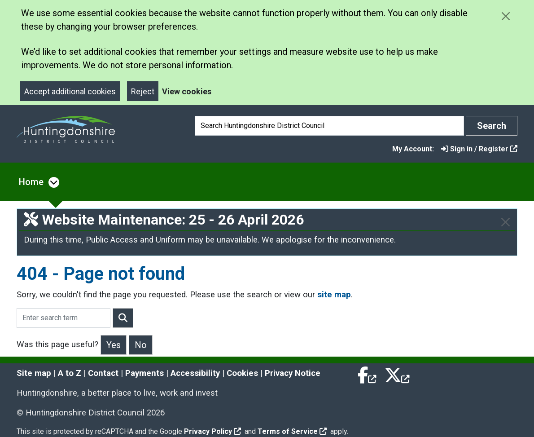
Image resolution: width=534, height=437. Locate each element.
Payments (144, 373)
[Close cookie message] (505, 16)
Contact (103, 373)
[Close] (505, 222)
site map (334, 295)
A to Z (69, 373)
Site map (34, 373)
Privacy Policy (212, 431)
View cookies (186, 91)
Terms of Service (292, 431)
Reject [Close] (142, 91)
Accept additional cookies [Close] (70, 91)
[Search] (329, 126)
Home (31, 182)
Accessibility (195, 373)
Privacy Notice (292, 373)
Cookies (242, 373)
